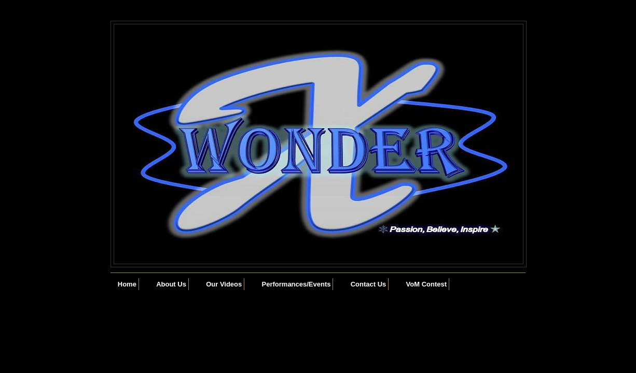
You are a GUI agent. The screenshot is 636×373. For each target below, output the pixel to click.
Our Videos (224, 284)
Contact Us (368, 284)
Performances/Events (296, 284)
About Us (171, 284)
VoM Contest (426, 284)
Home (127, 284)
